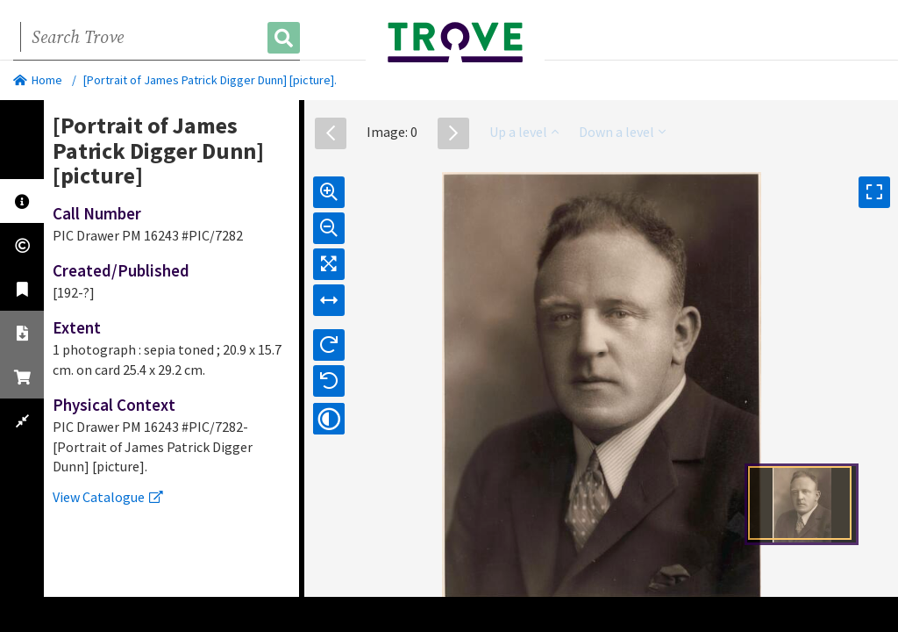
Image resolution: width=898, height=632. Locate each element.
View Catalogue (108, 497)
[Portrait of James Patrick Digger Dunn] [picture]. (210, 80)
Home (37, 80)
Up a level (524, 131)
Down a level (622, 131)
